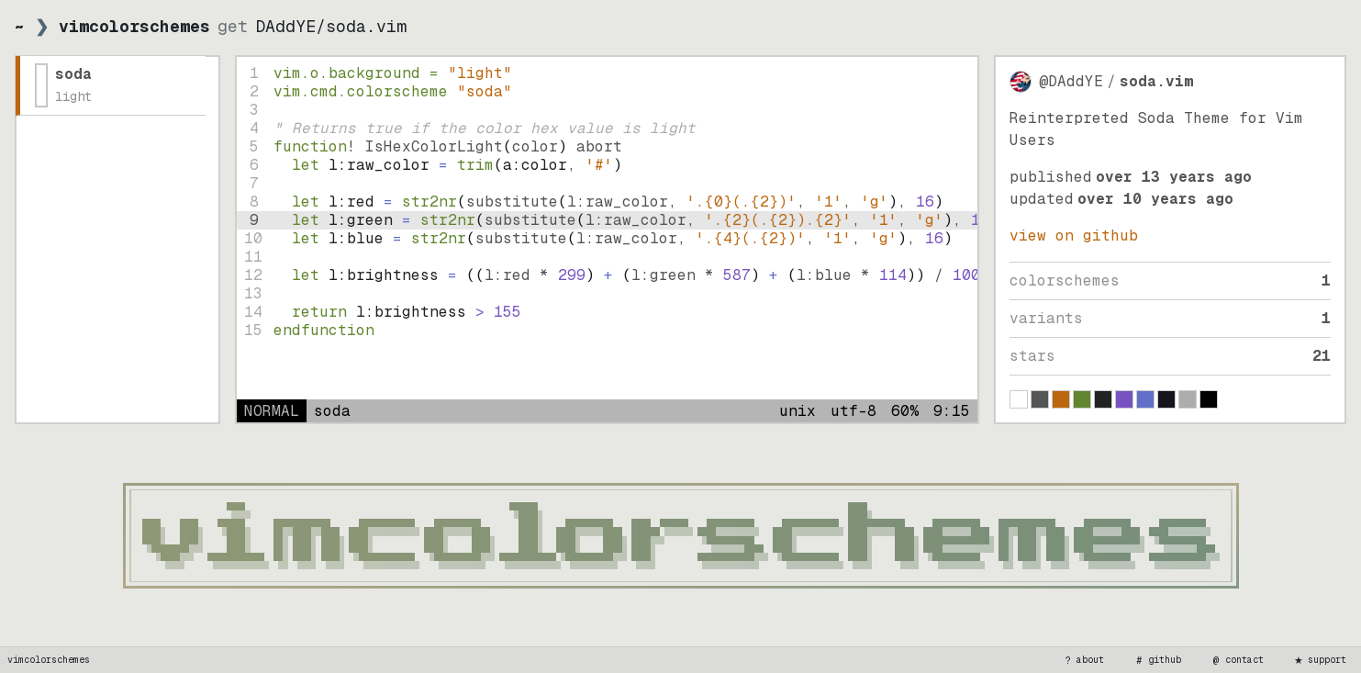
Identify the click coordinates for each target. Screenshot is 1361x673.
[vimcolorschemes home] (680, 536)
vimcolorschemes (48, 660)
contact (1237, 660)
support (1319, 660)
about (1083, 660)
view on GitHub (1074, 235)
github (1157, 660)
